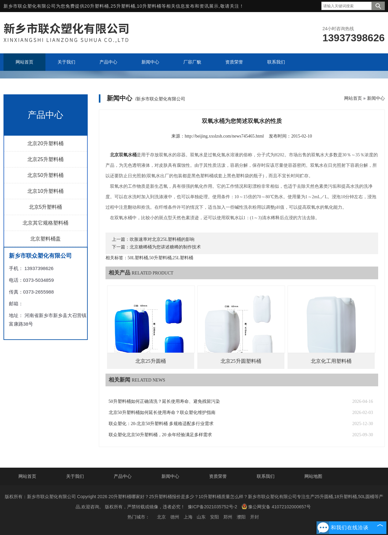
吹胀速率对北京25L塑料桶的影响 (162, 239)
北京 (161, 516)
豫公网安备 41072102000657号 (276, 506)
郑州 (227, 516)
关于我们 (75, 476)
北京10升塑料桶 (45, 191)
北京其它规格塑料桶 (45, 223)
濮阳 (241, 516)
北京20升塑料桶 (45, 143)
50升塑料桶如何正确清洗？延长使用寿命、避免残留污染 (164, 401)
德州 (174, 516)
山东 (201, 516)
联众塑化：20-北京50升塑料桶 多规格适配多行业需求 (161, 423)
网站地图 (313, 476)
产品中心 (123, 476)
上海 (188, 516)
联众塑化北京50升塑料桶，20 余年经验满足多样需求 (160, 434)
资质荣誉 (218, 476)
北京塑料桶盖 (45, 238)
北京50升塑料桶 (45, 175)
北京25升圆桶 (150, 361)
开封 (254, 516)
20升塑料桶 (97, 6)
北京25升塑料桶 (45, 159)
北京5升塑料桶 (45, 207)
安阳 (214, 516)
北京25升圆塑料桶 (241, 361)
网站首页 (353, 98)
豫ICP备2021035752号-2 (212, 506)
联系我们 (266, 476)
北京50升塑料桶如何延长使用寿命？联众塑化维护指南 (162, 412)
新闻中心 (376, 98)
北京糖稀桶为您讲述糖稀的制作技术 (165, 247)
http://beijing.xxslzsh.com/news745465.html (224, 136)
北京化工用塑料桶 (331, 361)
